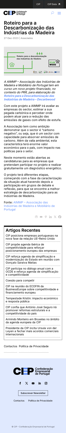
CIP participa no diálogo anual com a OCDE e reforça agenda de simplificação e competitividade (32, 271)
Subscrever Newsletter (33, 393)
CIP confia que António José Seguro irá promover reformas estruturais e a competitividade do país (31, 310)
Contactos (10, 346)
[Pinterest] (46, 217)
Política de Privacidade (34, 346)
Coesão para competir (20, 280)
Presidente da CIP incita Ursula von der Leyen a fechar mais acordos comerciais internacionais (32, 331)
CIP (38, 4)
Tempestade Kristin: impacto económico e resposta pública (32, 300)
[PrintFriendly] (36, 217)
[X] (55, 217)
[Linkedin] (50, 217)
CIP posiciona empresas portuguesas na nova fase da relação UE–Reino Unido (32, 237)
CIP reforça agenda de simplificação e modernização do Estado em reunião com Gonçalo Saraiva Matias (33, 259)
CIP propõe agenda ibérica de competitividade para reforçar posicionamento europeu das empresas (31, 247)
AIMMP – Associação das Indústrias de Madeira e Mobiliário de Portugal (29, 206)
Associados (27, 38)
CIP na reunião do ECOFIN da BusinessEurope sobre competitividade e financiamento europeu (32, 289)
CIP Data (52, 4)
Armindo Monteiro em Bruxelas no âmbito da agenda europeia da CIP (32, 321)
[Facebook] (60, 217)
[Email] (41, 217)
